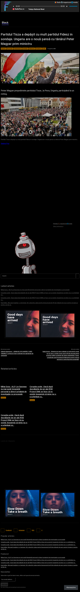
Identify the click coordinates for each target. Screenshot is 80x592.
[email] (8, 563)
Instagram (21, 516)
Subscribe (4, 569)
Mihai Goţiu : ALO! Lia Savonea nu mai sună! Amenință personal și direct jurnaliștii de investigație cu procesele (13, 384)
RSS (32, 516)
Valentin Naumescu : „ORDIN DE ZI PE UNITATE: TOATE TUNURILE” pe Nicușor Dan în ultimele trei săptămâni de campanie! (17, 348)
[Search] (77, 276)
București (3, 390)
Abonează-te (71, 587)
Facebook (8, 516)
